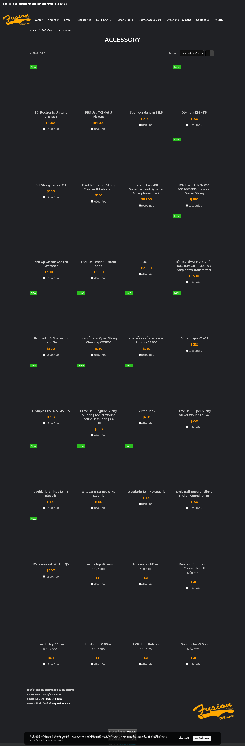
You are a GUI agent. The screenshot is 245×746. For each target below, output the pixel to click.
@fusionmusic (28, 4)
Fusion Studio (124, 20)
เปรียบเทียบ (52, 129)
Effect (67, 20)
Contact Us (202, 20)
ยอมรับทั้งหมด (202, 738)
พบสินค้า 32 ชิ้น (38, 53)
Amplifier (53, 20)
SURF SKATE (103, 20)
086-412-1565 (54, 699)
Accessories (84, 20)
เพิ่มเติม (219, 20)
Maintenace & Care (149, 20)
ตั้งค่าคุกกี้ (184, 738)
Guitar (39, 20)
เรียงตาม (174, 53)
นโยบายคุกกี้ (57, 740)
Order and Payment (179, 20)
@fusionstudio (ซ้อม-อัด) (53, 4)
